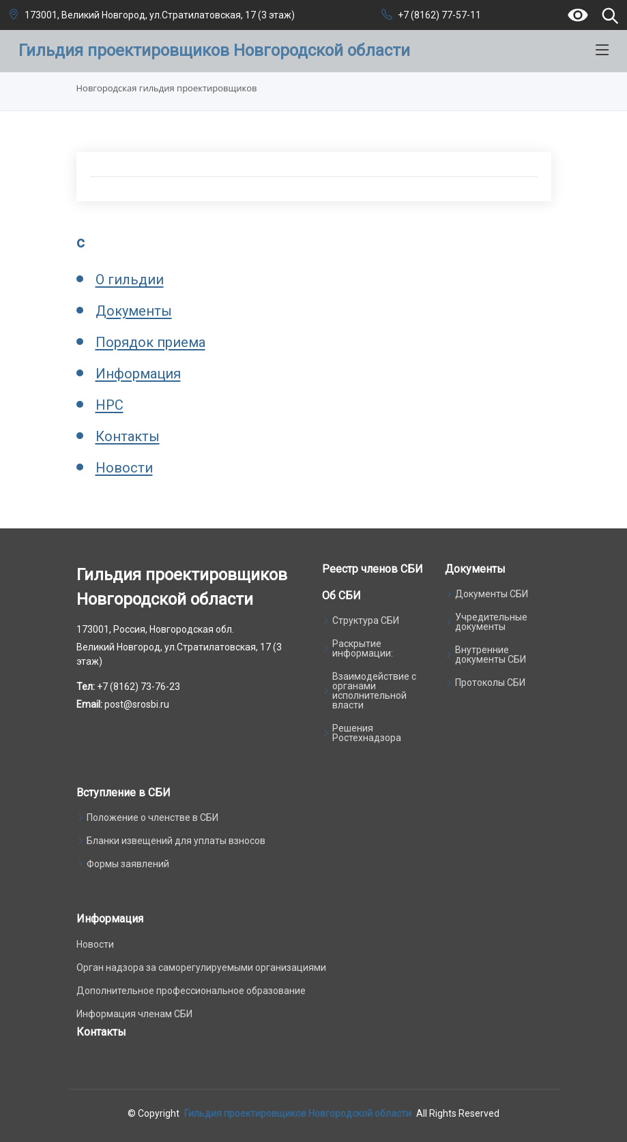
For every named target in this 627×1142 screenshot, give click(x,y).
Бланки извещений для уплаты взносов (176, 840)
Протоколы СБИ (490, 682)
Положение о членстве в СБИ (152, 817)
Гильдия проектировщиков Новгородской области (297, 1113)
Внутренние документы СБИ (490, 654)
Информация (138, 373)
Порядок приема (150, 342)
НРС (109, 405)
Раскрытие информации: (362, 648)
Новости (124, 468)
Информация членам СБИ (134, 1014)
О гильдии (130, 279)
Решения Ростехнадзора (366, 732)
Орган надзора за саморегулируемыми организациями (201, 967)
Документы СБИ (491, 594)
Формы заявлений (128, 864)
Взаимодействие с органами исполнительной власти (374, 691)
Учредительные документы (491, 621)
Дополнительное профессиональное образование (191, 990)
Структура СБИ (365, 620)
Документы (134, 311)
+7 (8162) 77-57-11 (439, 15)
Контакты (128, 436)
